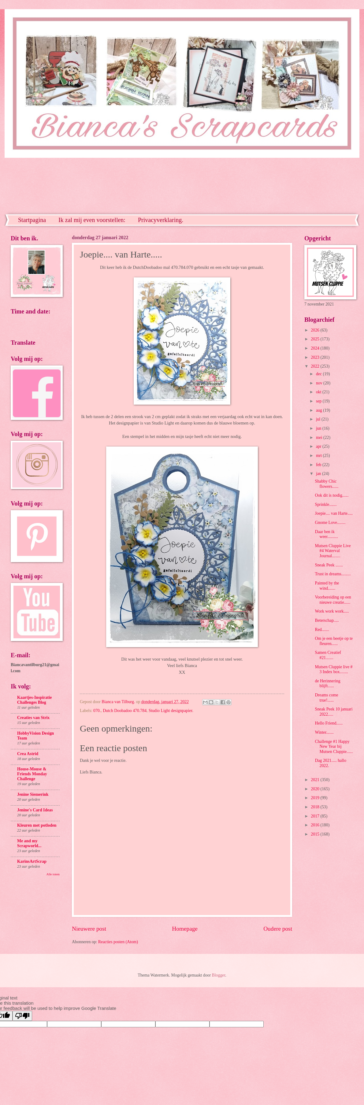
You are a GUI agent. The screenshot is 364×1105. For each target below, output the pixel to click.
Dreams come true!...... (326, 698)
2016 (315, 825)
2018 (315, 807)
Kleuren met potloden (37, 825)
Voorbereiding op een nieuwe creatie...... (333, 600)
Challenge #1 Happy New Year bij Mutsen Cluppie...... (334, 746)
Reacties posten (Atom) (118, 942)
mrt (319, 455)
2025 (315, 339)
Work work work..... (332, 611)
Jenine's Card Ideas (35, 810)
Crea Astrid (27, 753)
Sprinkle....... (325, 504)
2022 (315, 366)
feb (319, 464)
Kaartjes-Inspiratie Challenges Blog (34, 700)
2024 (315, 348)
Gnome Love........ (330, 522)
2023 (315, 357)
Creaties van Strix (33, 717)
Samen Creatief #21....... (328, 655)
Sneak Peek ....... (329, 565)
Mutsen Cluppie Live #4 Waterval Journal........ (333, 550)
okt (319, 392)
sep (319, 401)
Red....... (322, 629)
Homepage (185, 928)
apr (319, 446)
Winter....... (324, 732)
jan (319, 473)
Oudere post (277, 928)
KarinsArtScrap (31, 861)
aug (319, 410)
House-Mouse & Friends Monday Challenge (32, 774)
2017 (315, 816)
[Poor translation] (22, 1016)
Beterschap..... (327, 620)
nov (319, 383)
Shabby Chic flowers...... (326, 484)
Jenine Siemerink (32, 794)
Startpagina (32, 220)
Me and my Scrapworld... (29, 843)
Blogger (218, 975)
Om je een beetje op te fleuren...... (334, 641)
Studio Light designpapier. (171, 710)
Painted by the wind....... (327, 586)
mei (319, 437)
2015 (315, 834)
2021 (315, 779)
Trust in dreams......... (333, 574)
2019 (315, 797)
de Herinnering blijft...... (327, 683)
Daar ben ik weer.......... (326, 534)
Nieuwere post (89, 928)
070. (97, 710)
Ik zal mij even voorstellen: (91, 220)
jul (318, 419)
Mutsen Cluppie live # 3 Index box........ (333, 669)
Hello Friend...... (329, 723)
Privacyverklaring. (160, 220)
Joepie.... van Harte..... (334, 513)
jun (319, 428)
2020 (315, 789)
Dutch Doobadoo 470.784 (125, 710)
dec (319, 374)
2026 (315, 330)
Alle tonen (53, 874)
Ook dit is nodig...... (331, 495)
